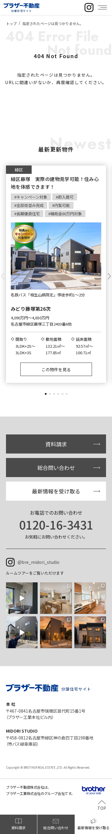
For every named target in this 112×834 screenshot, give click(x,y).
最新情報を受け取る (56, 491)
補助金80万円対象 (66, 213)
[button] (46, 394)
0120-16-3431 (56, 524)
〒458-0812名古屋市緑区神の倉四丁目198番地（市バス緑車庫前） (49, 741)
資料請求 (56, 444)
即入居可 (65, 197)
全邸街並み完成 (30, 205)
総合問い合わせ (56, 467)
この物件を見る (56, 369)
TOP (101, 807)
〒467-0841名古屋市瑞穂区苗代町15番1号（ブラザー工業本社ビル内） (45, 714)
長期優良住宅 (28, 213)
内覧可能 (62, 205)
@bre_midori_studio (38, 562)
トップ (11, 23)
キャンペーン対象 (31, 197)
